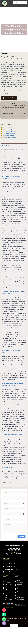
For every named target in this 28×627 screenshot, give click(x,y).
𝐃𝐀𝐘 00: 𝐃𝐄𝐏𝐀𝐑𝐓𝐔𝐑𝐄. (8, 467)
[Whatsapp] (4, 619)
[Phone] (4, 614)
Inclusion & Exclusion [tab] (7, 482)
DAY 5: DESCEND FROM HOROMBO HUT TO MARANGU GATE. (13, 435)
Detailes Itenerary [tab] (6, 141)
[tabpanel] (14, 312)
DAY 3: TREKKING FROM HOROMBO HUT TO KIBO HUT (13, 351)
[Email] (4, 610)
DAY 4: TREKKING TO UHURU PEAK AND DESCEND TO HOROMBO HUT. (12, 384)
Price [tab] (3, 486)
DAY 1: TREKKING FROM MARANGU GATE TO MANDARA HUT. (13, 177)
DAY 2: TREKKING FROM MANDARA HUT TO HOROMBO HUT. (13, 293)
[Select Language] (20, 2)
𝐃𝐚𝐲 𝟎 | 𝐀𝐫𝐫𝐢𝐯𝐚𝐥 (5, 145)
